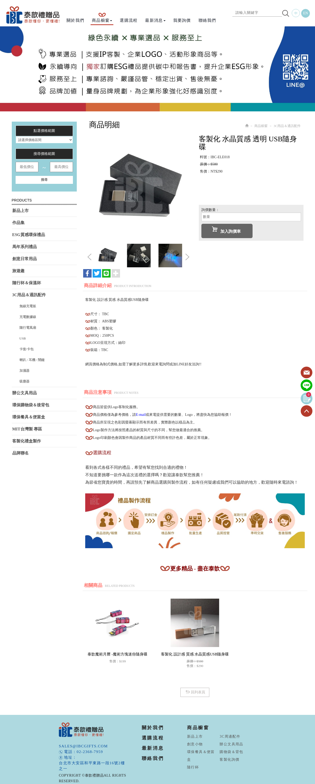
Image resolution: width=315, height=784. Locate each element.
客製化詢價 (229, 759)
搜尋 (44, 180)
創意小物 (195, 744)
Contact (306, 372)
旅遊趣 (18, 271)
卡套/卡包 (26, 349)
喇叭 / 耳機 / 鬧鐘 (32, 360)
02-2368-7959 (90, 752)
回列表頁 (194, 692)
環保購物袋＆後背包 (30, 405)
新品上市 (20, 210)
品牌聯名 (20, 453)
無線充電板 (27, 306)
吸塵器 (24, 381)
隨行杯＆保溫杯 (26, 283)
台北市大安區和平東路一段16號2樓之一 (92, 766)
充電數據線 (27, 317)
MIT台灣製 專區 (27, 429)
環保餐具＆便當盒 (28, 417)
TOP (306, 411)
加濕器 (24, 371)
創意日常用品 (24, 259)
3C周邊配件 (230, 736)
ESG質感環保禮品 (28, 234)
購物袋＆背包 (231, 752)
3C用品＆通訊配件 (29, 295)
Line (306, 385)
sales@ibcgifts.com (83, 746)
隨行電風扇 (27, 328)
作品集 (18, 222)
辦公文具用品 (24, 393)
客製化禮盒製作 (26, 441)
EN (305, 13)
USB (22, 338)
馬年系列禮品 (24, 247)
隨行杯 (193, 767)
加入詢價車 (226, 230)
